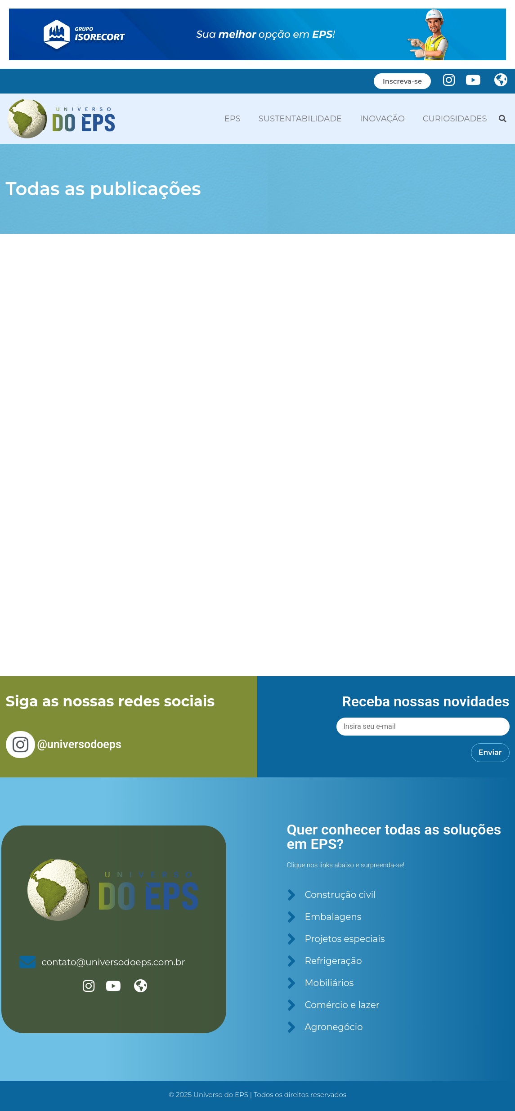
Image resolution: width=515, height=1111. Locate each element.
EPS (232, 119)
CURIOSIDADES (455, 119)
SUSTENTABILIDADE (300, 119)
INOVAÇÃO (382, 119)
